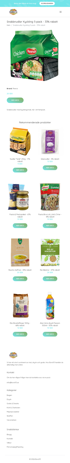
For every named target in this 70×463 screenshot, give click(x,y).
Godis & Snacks (13, 403)
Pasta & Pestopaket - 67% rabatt (20, 215)
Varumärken (11, 420)
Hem (8, 25)
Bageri (9, 395)
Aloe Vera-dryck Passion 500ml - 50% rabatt (50, 324)
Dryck (9, 399)
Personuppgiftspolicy (15, 447)
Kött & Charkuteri (13, 408)
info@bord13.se (13, 382)
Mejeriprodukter (13, 412)
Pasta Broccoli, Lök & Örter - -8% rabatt (50, 215)
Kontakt (10, 439)
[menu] (60, 12)
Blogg (9, 434)
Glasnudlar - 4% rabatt (50, 159)
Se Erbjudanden (47, 3)
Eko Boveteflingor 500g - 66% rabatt (20, 324)
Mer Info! (15, 100)
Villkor (9, 443)
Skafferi (10, 416)
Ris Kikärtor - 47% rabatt (50, 270)
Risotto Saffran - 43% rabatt (20, 270)
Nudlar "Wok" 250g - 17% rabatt (20, 160)
